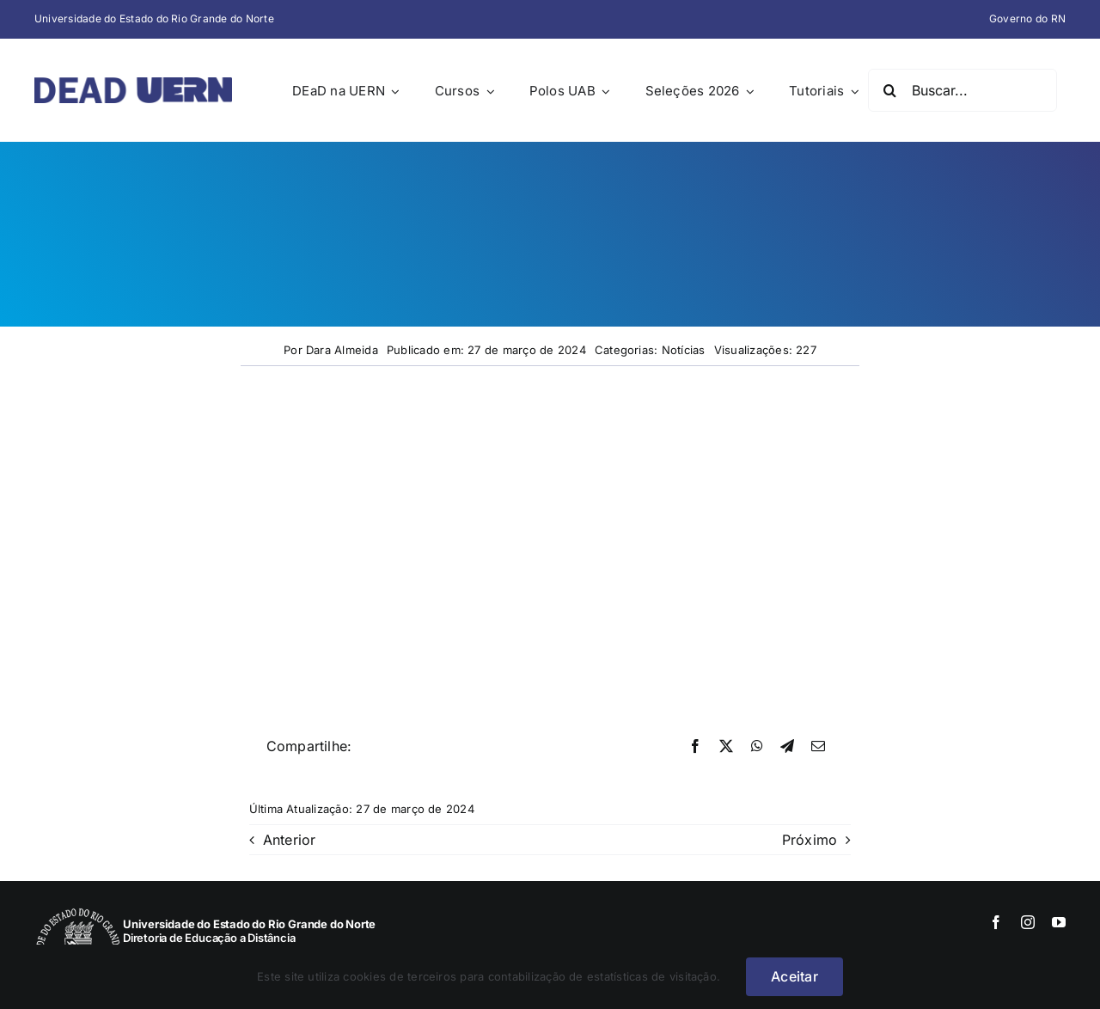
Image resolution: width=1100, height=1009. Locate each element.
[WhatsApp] (757, 747)
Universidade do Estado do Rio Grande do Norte (154, 18)
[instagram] (1028, 922)
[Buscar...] (962, 90)
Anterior (289, 839)
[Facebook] (695, 747)
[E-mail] (818, 747)
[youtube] (1059, 922)
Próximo (810, 839)
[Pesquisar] (889, 90)
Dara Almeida (342, 350)
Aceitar (794, 976)
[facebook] (996, 922)
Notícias (684, 350)
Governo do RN (1027, 18)
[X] (726, 747)
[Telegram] (787, 747)
